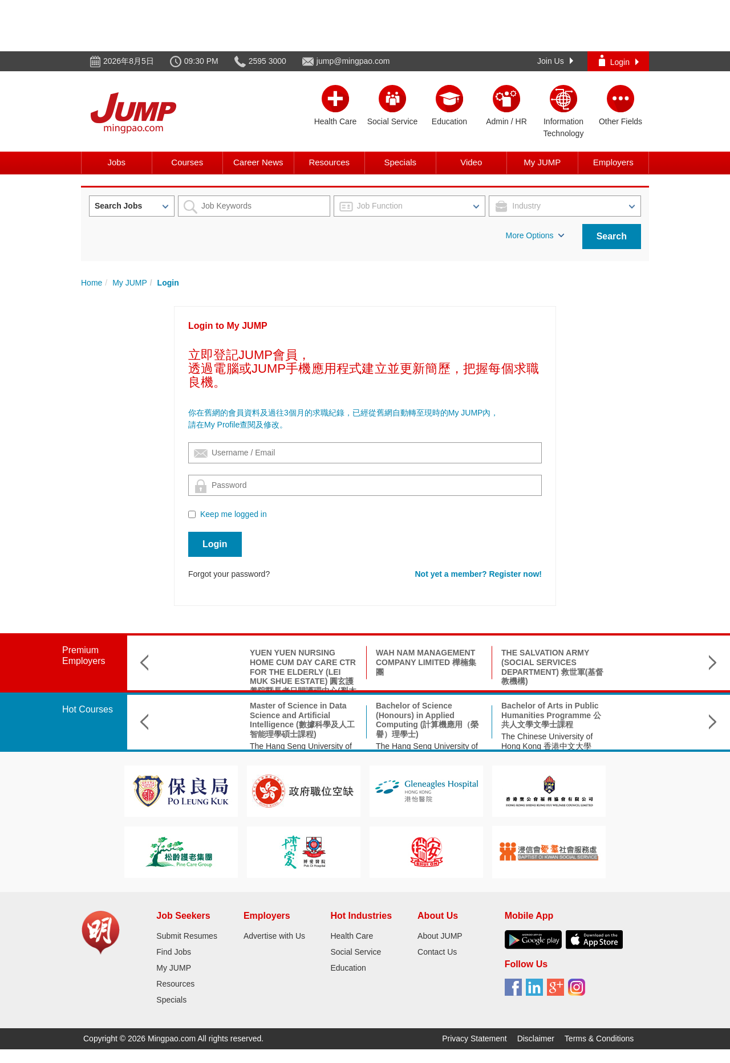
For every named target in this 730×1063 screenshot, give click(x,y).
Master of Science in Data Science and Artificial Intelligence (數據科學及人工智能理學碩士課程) (239, 720)
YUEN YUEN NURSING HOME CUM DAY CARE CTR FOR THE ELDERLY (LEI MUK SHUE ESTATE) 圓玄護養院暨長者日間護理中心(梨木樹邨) (240, 676)
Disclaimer (535, 1038)
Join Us (555, 61)
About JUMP (440, 935)
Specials (400, 162)
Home (91, 282)
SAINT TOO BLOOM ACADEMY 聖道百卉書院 (609, 657)
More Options (535, 235)
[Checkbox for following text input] (192, 514)
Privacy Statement (474, 1038)
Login (619, 61)
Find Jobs (173, 951)
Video (471, 162)
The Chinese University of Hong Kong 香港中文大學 (484, 741)
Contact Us (437, 951)
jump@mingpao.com (353, 61)
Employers (613, 162)
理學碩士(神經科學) (598, 705)
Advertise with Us (274, 935)
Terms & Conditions (599, 1038)
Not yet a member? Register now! (478, 574)
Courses (187, 162)
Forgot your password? (229, 574)
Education (348, 967)
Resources (329, 162)
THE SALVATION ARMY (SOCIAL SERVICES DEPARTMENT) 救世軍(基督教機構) (490, 667)
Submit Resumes (186, 935)
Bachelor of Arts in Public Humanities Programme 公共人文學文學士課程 (488, 715)
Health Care (351, 935)
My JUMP (542, 162)
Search (612, 236)
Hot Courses (87, 709)
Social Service (355, 951)
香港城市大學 (588, 717)
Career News (258, 162)
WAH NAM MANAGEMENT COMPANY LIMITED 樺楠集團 (363, 662)
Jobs (116, 162)
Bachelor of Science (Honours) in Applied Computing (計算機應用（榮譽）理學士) (364, 720)
